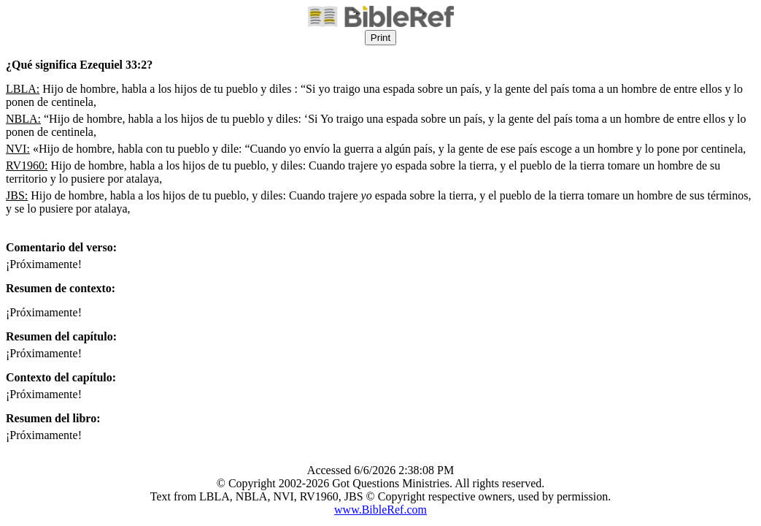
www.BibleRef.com (380, 509)
